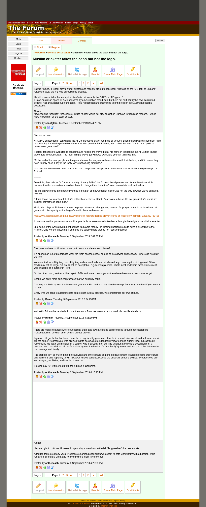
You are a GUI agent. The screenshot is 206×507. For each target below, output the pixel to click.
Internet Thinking (108, 506)
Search (92, 501)
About (90, 23)
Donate (30, 23)
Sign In (18, 53)
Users (18, 44)
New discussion (56, 71)
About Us (84, 501)
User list (95, 71)
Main (18, 39)
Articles (61, 40)
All (101, 83)
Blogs (75, 23)
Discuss (99, 501)
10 (88, 83)
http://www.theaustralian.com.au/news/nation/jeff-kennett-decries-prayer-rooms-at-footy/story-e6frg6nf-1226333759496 (96, 215)
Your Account (41, 23)
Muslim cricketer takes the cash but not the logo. (100, 52)
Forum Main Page (113, 71)
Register (18, 58)
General (82, 41)
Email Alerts (132, 71)
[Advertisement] (103, 10)
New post (39, 71)
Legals (115, 501)
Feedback (107, 501)
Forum (68, 23)
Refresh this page (77, 71)
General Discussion (59, 52)
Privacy (122, 501)
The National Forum (16, 23)
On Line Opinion (56, 23)
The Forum (38, 52)
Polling (82, 23)
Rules (18, 48)
